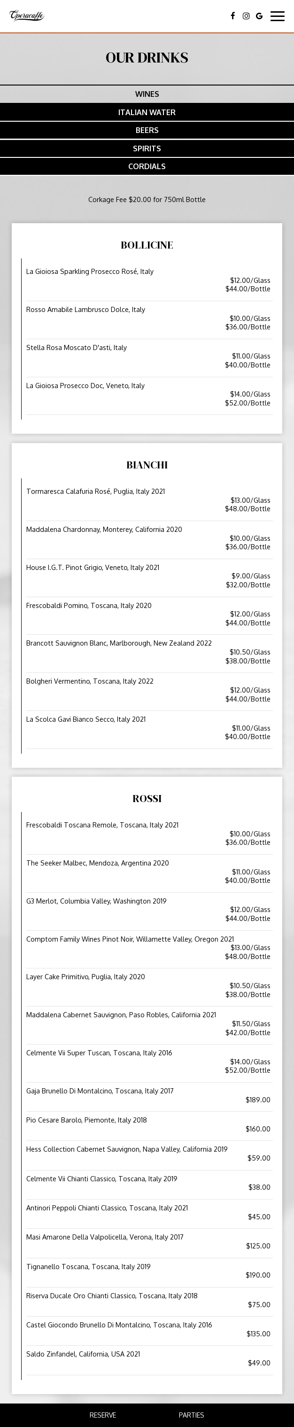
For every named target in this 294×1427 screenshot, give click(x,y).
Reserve (103, 1415)
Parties (191, 1415)
